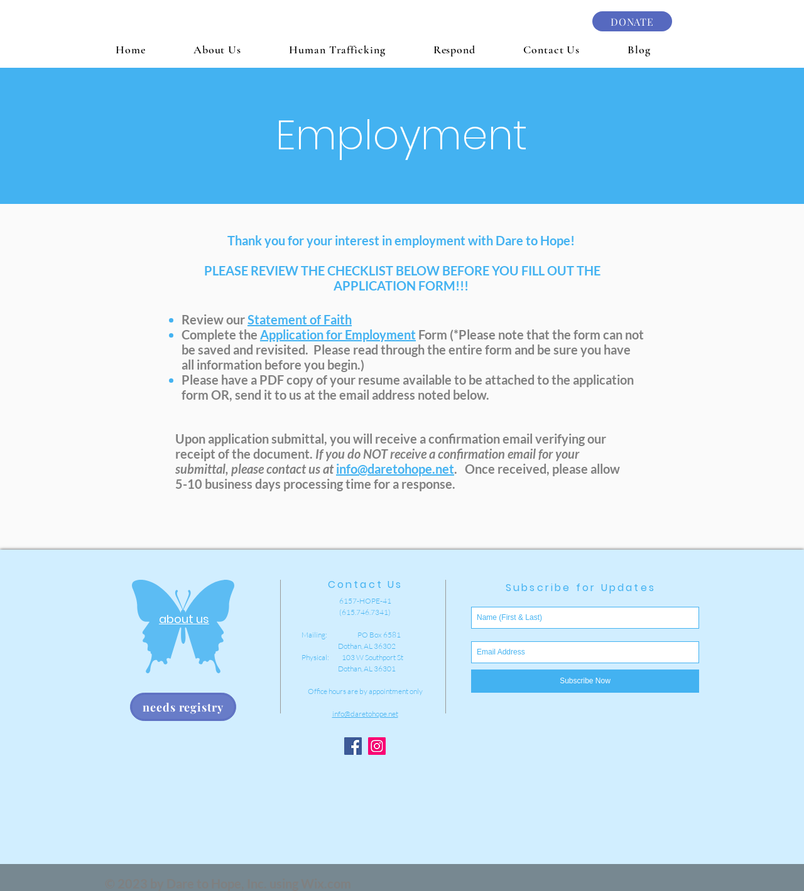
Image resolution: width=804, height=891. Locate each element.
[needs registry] (183, 707)
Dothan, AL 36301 (349, 668)
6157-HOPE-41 (365, 601)
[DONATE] (632, 21)
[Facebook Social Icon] (353, 746)
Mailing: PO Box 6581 (351, 634)
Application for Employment (338, 334)
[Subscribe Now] (585, 681)
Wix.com (326, 883)
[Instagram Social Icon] (377, 746)
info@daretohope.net (395, 468)
